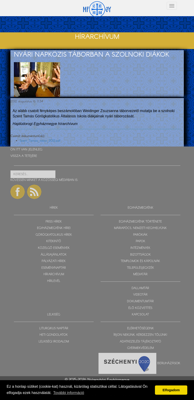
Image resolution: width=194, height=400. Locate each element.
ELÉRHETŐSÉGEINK (140, 328)
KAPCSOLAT (140, 314)
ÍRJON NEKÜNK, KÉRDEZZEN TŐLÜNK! (140, 335)
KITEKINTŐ (53, 241)
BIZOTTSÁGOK (140, 255)
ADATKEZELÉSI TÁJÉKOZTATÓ (140, 341)
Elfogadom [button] (171, 390)
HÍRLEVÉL (53, 281)
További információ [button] (68, 393)
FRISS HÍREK (54, 222)
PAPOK (140, 241)
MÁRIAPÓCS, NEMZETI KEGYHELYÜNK (140, 228)
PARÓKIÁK (140, 235)
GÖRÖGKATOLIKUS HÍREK (54, 235)
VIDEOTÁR (140, 295)
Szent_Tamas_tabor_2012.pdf (40, 140)
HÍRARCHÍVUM (53, 274)
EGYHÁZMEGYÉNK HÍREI (54, 228)
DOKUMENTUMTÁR (140, 301)
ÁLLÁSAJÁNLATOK (54, 255)
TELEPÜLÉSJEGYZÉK (140, 268)
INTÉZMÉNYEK (140, 248)
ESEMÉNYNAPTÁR (53, 268)
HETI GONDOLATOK (54, 335)
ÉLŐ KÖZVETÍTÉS (140, 308)
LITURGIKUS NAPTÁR (53, 328)
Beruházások (168, 363)
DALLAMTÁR (140, 288)
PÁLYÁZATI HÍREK (54, 261)
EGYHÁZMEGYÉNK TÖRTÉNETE (140, 222)
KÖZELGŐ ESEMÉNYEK (54, 248)
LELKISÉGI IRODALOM (54, 341)
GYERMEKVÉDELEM (140, 348)
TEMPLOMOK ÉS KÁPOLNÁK (140, 261)
